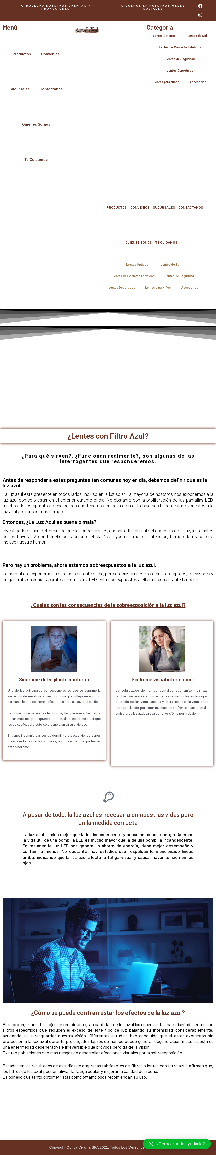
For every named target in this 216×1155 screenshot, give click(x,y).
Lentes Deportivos (180, 70)
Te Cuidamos (36, 159)
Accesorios (197, 82)
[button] (153, 6)
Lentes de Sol (197, 36)
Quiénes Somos (36, 124)
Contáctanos (51, 89)
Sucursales (20, 89)
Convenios (50, 54)
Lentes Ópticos (165, 35)
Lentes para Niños (166, 82)
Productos (21, 54)
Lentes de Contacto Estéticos (180, 47)
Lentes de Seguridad (180, 59)
